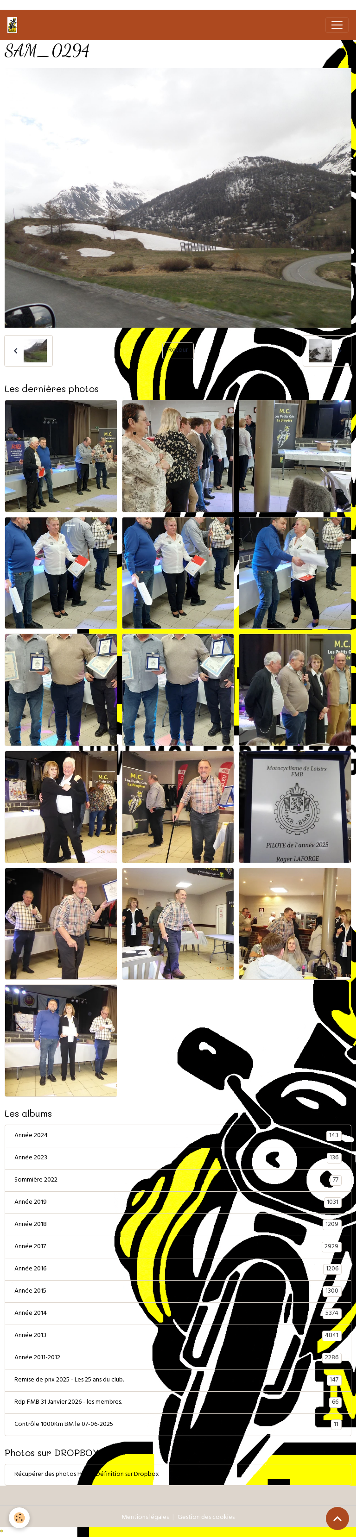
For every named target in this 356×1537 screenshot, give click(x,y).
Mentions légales (145, 1518)
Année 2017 (178, 1247)
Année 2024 (178, 1136)
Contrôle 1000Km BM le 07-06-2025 (178, 1425)
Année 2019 (178, 1202)
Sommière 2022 (178, 1180)
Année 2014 (178, 1313)
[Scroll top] (337, 1518)
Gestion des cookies (206, 1518)
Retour (178, 350)
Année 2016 (178, 1269)
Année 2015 (178, 1291)
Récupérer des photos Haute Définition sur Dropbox (86, 1475)
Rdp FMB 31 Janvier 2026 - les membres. (178, 1402)
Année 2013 (178, 1336)
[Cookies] (19, 1517)
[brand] (14, 25)
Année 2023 (178, 1158)
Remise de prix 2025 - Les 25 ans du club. (178, 1380)
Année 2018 (178, 1225)
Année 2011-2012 (178, 1358)
